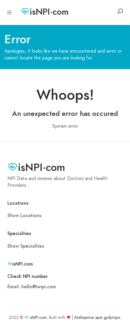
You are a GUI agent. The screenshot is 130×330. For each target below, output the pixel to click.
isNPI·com (45, 12)
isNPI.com (38, 317)
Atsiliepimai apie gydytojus (97, 317)
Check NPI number (27, 276)
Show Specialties (25, 246)
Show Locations (24, 215)
